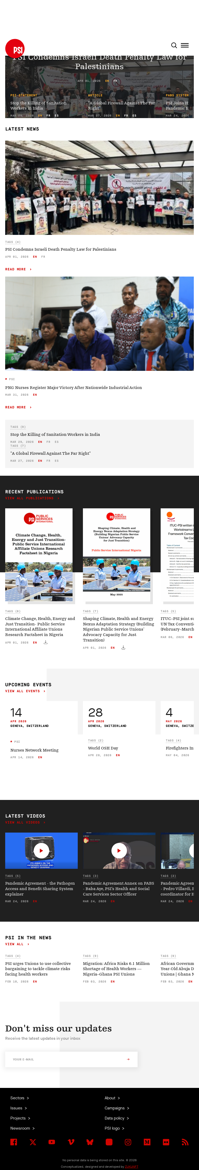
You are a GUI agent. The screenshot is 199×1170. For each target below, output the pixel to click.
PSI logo (113, 1128)
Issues (16, 1108)
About (110, 1098)
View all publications (30, 498)
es (57, 115)
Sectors (17, 1098)
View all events (23, 691)
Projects (18, 1118)
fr (115, 81)
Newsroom (20, 1128)
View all (15, 944)
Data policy (115, 1118)
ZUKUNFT (131, 1167)
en (107, 81)
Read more (16, 269)
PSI (11, 379)
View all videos (23, 822)
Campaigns (115, 1108)
